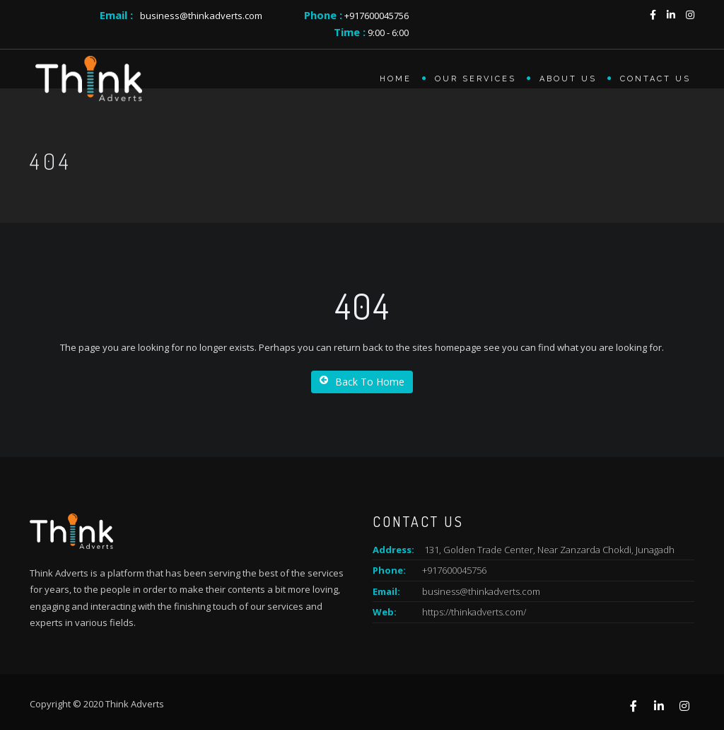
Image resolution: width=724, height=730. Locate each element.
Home (395, 78)
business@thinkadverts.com (201, 15)
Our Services (475, 78)
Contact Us (655, 78)
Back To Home (362, 381)
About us (568, 78)
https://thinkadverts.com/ (474, 612)
